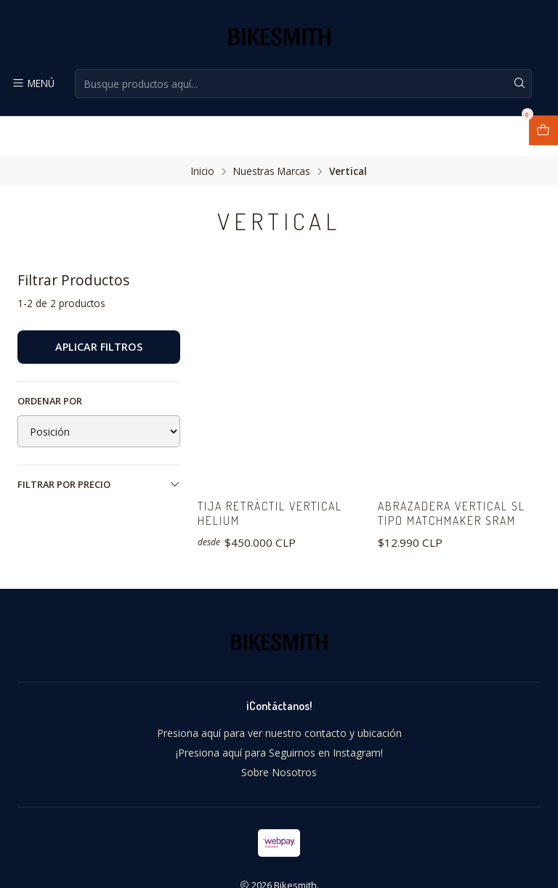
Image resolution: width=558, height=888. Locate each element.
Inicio (202, 131)
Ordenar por (49, 361)
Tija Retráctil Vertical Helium (278, 476)
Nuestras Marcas (271, 131)
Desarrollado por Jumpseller (350, 863)
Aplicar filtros (98, 307)
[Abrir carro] (543, 130)
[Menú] (32, 83)
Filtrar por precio (98, 444)
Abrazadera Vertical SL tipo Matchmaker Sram (459, 476)
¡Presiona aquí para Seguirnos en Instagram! (279, 716)
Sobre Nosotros (279, 736)
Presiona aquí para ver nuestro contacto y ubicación (279, 697)
